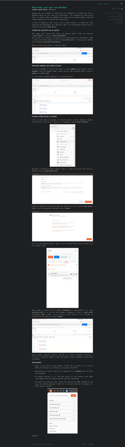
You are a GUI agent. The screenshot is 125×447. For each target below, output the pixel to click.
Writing (106, 4)
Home (99, 4)
